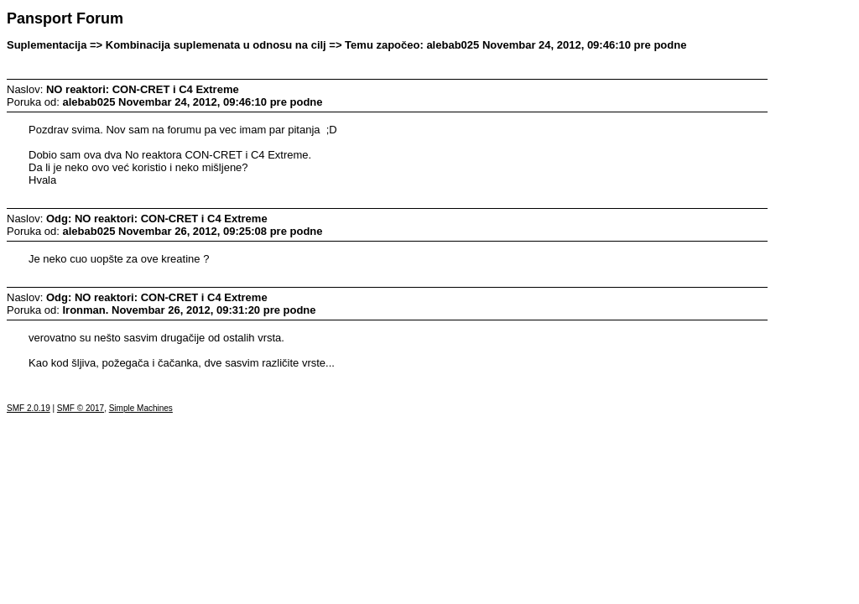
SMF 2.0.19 (28, 408)
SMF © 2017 (80, 408)
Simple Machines (141, 408)
